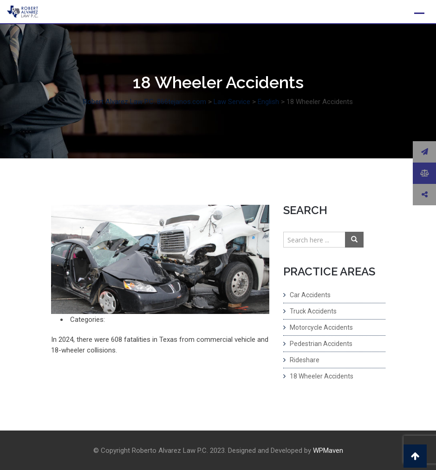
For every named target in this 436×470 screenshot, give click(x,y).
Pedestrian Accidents (321, 343)
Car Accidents (310, 295)
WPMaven (328, 450)
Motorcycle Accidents (321, 327)
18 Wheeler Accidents (321, 376)
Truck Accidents (313, 311)
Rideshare (304, 360)
